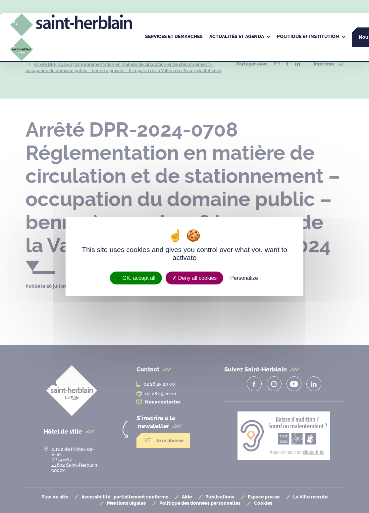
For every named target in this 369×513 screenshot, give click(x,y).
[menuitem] (174, 37)
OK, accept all (136, 277)
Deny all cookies (194, 277)
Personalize (244, 277)
